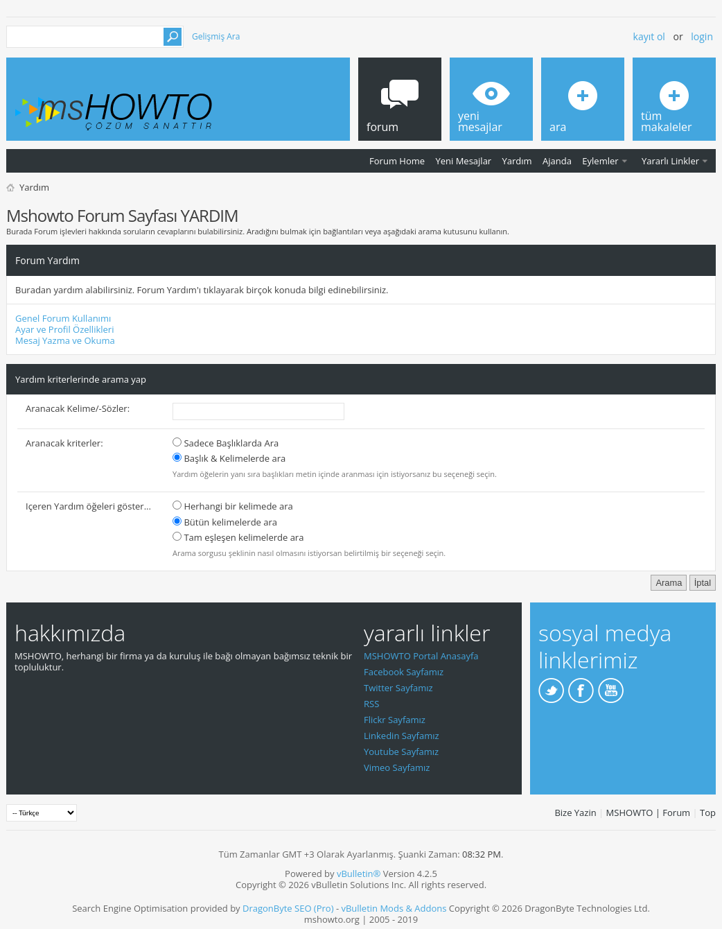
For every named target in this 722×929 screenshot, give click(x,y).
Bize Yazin (575, 812)
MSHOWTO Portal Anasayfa (421, 656)
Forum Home (397, 161)
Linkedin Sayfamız (401, 735)
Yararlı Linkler (670, 161)
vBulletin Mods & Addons (393, 908)
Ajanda (557, 161)
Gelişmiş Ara (216, 36)
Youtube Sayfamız (401, 751)
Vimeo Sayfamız (397, 767)
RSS (371, 703)
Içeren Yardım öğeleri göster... (88, 506)
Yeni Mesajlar (463, 161)
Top (708, 812)
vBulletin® (358, 873)
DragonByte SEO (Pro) (288, 908)
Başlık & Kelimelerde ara (229, 458)
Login (702, 36)
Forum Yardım (47, 260)
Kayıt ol (649, 36)
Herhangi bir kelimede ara (233, 506)
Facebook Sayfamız (403, 672)
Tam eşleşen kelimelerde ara (238, 537)
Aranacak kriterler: (64, 443)
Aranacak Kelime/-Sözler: (78, 408)
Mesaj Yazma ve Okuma (65, 340)
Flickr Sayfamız (394, 719)
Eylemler (600, 161)
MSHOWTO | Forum (648, 812)
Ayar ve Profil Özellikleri (64, 329)
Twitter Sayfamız (398, 687)
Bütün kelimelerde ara (225, 522)
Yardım (517, 161)
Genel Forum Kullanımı (63, 318)
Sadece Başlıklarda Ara (226, 443)
